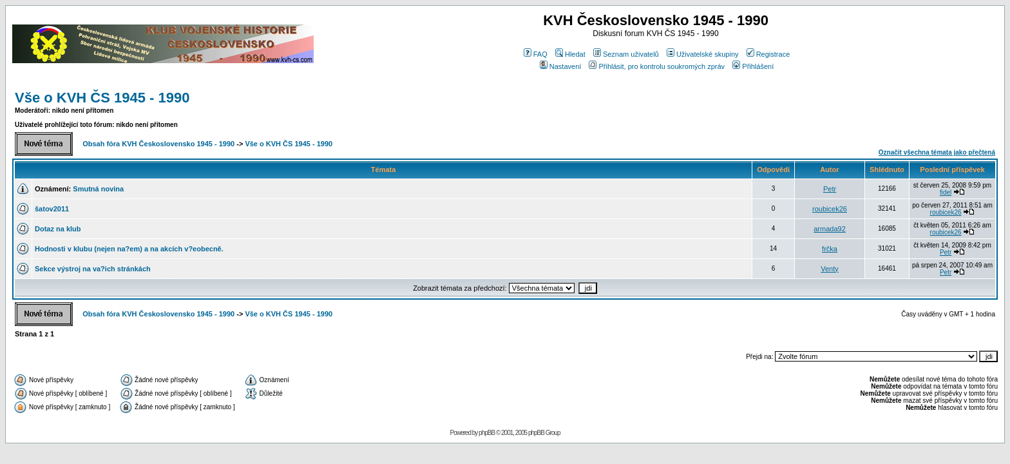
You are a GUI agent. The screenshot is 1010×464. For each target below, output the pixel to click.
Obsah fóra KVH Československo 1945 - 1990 (158, 144)
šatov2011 (52, 209)
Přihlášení (753, 66)
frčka (829, 249)
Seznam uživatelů (626, 54)
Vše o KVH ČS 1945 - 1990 (102, 98)
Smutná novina (98, 189)
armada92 (830, 229)
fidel (945, 192)
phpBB (487, 432)
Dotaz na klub (58, 229)
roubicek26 (829, 209)
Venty (830, 269)
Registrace (768, 54)
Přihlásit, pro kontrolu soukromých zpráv (657, 66)
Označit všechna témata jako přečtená (937, 152)
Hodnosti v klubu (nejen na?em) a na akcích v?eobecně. (129, 249)
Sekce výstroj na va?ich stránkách (93, 269)
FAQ (536, 54)
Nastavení (561, 66)
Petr (829, 189)
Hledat (570, 54)
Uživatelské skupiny (703, 54)
